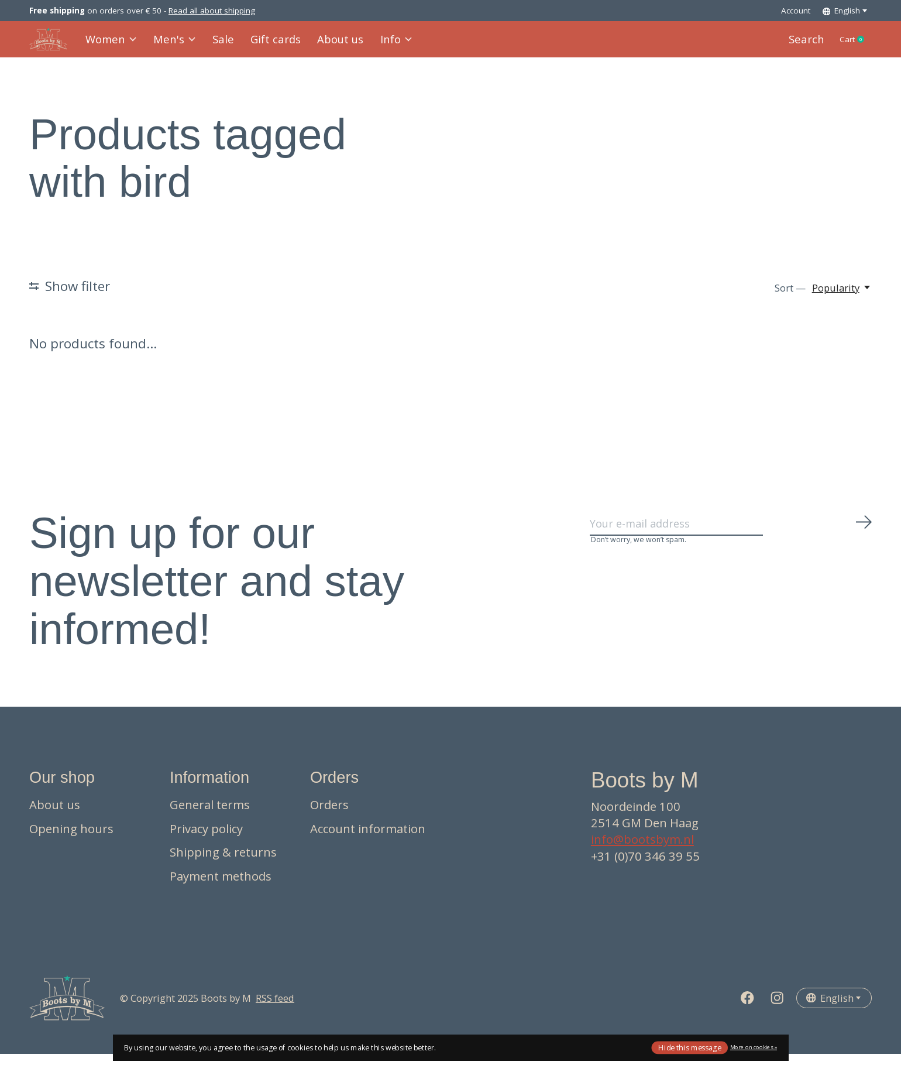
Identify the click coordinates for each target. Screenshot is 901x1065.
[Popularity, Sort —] (842, 299)
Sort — (790, 299)
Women (111, 45)
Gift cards (268, 45)
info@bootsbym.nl (642, 850)
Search (799, 45)
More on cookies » (753, 1047)
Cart (852, 45)
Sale (218, 45)
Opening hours (71, 839)
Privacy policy (206, 839)
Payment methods (220, 887)
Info (382, 45)
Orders (329, 815)
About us (328, 45)
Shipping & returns (223, 863)
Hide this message (689, 1047)
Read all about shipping (211, 10)
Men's (172, 45)
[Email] (731, 538)
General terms (210, 815)
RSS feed (275, 1008)
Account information (367, 839)
